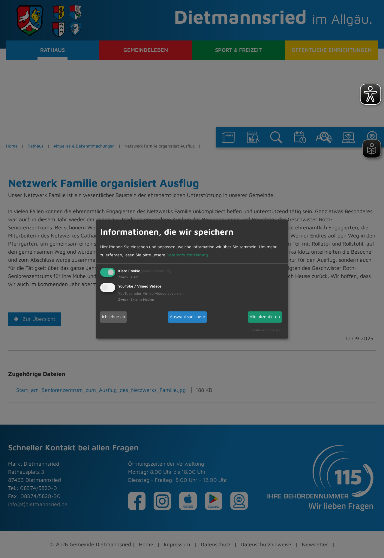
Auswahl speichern (187, 316)
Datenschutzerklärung (187, 255)
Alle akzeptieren (265, 316)
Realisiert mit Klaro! (266, 330)
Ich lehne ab (113, 316)
